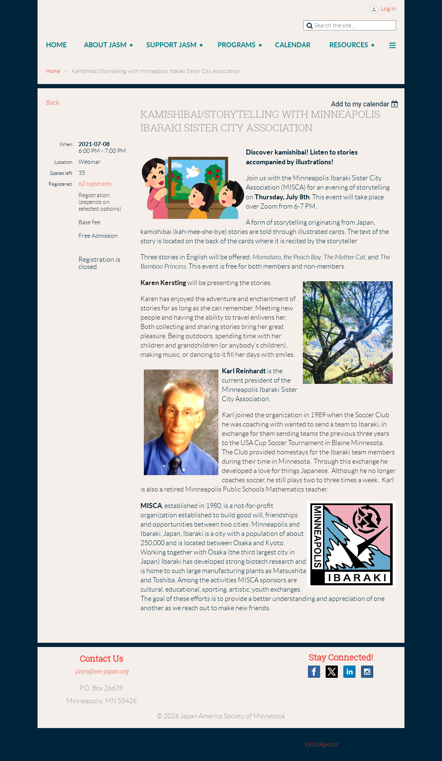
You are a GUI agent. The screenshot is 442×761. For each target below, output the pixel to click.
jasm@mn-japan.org (102, 671)
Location (63, 162)
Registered (60, 184)
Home (53, 71)
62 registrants (94, 184)
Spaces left (61, 173)
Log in (388, 8)
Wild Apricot (322, 744)
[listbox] (366, 104)
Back (52, 102)
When (65, 144)
